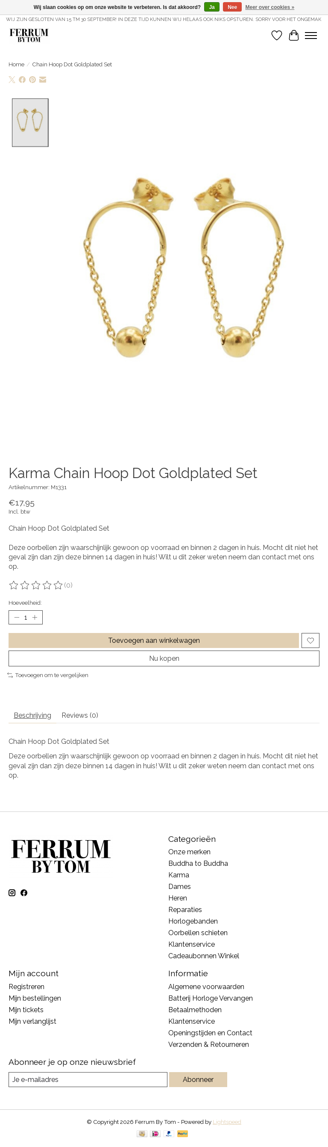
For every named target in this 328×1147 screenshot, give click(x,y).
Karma (178, 875)
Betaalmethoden (195, 1010)
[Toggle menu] (310, 35)
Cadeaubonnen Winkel (203, 956)
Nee (232, 7)
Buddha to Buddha (198, 863)
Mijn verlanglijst (32, 1021)
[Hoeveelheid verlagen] (16, 617)
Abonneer (198, 1080)
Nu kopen (164, 658)
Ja (211, 7)
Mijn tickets (26, 1010)
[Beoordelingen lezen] (36, 585)
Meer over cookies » (270, 7)
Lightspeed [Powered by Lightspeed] (227, 1121)
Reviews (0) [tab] (80, 715)
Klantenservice (191, 944)
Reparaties (185, 910)
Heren (177, 898)
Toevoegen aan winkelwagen (154, 640)
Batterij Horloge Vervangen (210, 998)
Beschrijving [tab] (32, 715)
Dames (179, 887)
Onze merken (189, 852)
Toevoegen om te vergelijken (47, 675)
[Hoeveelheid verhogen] (34, 617)
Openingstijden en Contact (210, 1033)
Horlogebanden (193, 921)
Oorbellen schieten (198, 933)
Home (16, 64)
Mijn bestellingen (35, 998)
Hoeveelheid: (25, 602)
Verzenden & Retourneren (208, 1044)
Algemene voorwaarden (206, 987)
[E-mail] (88, 1079)
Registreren (26, 987)
